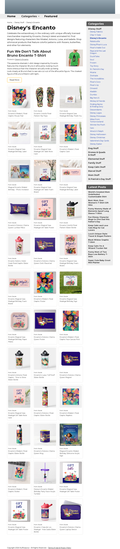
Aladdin (93, 92)
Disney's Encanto (33, 22)
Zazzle (14, 111)
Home (11, 16)
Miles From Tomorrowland (96, 120)
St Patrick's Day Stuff (99, 179)
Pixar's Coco (95, 82)
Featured (50, 16)
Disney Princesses (98, 116)
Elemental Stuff (96, 159)
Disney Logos (96, 113)
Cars (92, 128)
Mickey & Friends (97, 101)
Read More (14, 80)
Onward (93, 88)
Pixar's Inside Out (97, 48)
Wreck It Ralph (96, 131)
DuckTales (94, 56)
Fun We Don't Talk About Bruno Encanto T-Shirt (29, 53)
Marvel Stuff (94, 171)
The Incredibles (97, 79)
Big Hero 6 (94, 98)
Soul (92, 60)
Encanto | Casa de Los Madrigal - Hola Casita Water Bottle (45, 529)
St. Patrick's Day (97, 69)
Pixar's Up (94, 85)
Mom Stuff (93, 175)
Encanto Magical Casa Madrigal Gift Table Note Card (43, 151)
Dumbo (93, 95)
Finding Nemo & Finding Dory (96, 105)
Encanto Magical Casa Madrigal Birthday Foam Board (69, 263)
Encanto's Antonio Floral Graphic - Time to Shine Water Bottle (17, 377)
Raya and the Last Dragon (98, 52)
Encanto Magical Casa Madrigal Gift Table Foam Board (43, 189)
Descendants (96, 110)
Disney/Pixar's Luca (98, 45)
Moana (93, 72)
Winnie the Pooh (97, 125)
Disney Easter (96, 144)
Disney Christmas (97, 137)
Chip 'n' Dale (95, 35)
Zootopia (94, 76)
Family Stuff (94, 163)
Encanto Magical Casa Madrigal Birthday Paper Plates (17, 339)
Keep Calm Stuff (96, 167)
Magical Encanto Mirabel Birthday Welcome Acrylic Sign (70, 453)
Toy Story (94, 66)
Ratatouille (95, 41)
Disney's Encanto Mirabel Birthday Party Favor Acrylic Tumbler (44, 491)
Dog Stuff (93, 148)
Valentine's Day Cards (99, 141)
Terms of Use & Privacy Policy (59, 548)
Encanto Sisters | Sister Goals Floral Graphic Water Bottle (18, 263)
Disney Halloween (98, 134)
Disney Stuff (19, 22)
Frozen (93, 63)
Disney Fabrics (96, 32)
